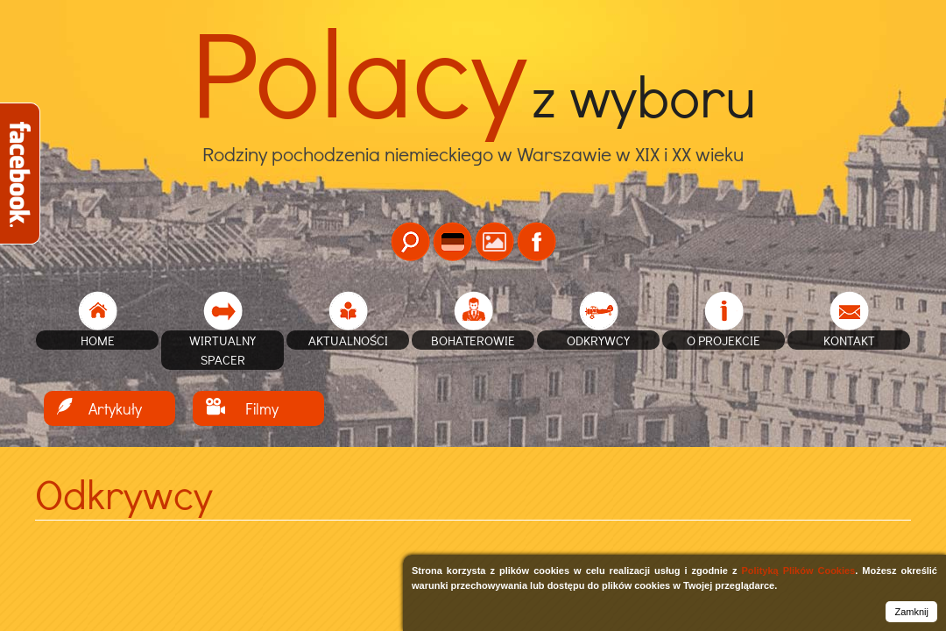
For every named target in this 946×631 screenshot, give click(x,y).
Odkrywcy (598, 340)
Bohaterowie (473, 340)
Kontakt (849, 340)
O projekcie (723, 340)
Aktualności (348, 340)
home (98, 340)
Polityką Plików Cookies (798, 570)
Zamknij (911, 611)
